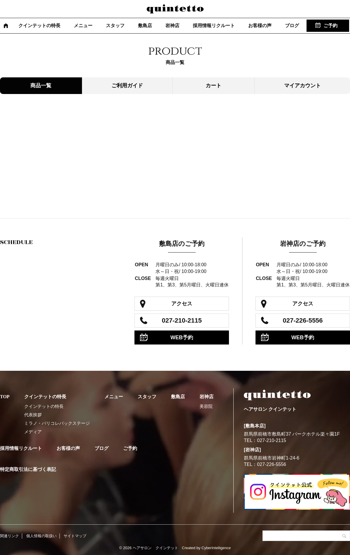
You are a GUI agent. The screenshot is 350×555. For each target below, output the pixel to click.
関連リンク (9, 536)
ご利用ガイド (127, 85)
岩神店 (172, 25)
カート (213, 85)
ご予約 (330, 25)
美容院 (206, 406)
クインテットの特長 (39, 25)
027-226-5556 (303, 320)
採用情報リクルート (214, 25)
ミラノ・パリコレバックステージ (57, 423)
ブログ (292, 25)
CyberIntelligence (216, 548)
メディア (33, 431)
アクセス (181, 304)
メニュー (83, 25)
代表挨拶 (33, 414)
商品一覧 (40, 85)
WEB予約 (181, 337)
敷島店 (145, 25)
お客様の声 (260, 25)
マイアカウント (302, 85)
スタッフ (115, 25)
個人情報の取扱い (41, 536)
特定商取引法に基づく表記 (28, 469)
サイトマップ (75, 536)
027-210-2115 (182, 320)
